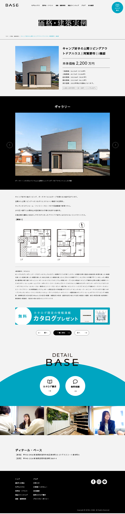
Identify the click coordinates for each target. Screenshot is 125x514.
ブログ (83, 5)
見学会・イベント (47, 5)
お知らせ (37, 484)
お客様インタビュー (41, 488)
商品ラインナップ (73, 5)
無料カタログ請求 (41, 496)
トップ (17, 480)
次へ (79, 333)
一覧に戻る (61, 333)
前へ (45, 333)
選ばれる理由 (20, 484)
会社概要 (91, 5)
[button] (115, 145)
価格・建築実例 (60, 5)
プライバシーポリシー (42, 499)
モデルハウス (35, 5)
